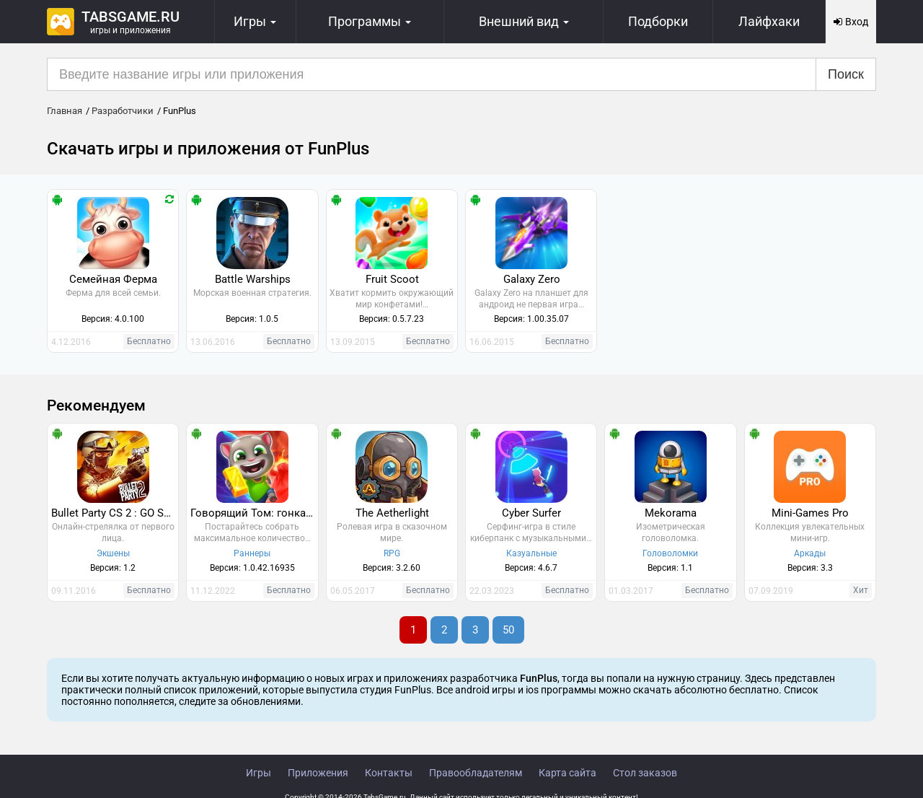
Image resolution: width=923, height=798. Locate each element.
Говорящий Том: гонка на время (253, 513)
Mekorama (671, 513)
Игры (258, 773)
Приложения (318, 773)
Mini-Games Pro (810, 513)
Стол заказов (645, 773)
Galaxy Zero (531, 279)
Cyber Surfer (531, 513)
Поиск (846, 74)
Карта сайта (567, 773)
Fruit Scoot (392, 279)
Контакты (388, 773)
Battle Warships (253, 279)
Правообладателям (475, 773)
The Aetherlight (392, 513)
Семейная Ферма (113, 279)
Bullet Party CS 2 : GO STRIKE (114, 513)
